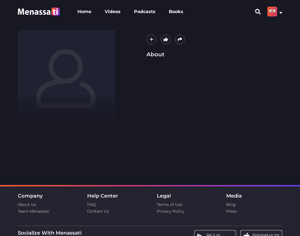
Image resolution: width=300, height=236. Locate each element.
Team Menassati (33, 211)
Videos (113, 11)
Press (231, 211)
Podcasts (144, 11)
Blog (231, 204)
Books (176, 11)
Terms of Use (169, 204)
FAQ (91, 204)
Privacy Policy (170, 211)
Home (84, 11)
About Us (27, 204)
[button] (151, 39)
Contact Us (98, 211)
